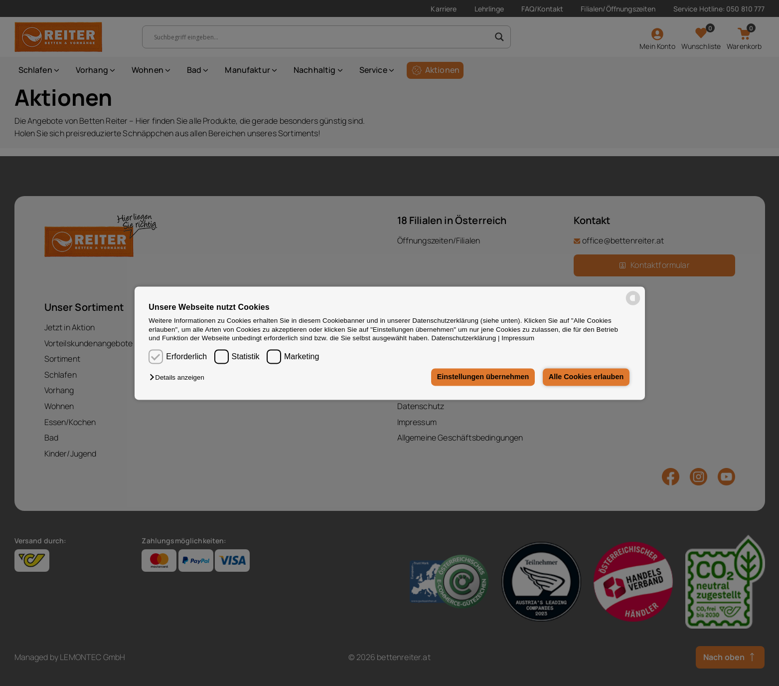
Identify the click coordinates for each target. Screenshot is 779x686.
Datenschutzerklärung (464, 338)
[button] (179, 378)
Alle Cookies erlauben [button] (586, 377)
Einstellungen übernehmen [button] (483, 377)
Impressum (517, 338)
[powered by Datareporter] (633, 304)
